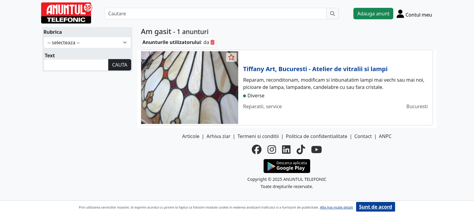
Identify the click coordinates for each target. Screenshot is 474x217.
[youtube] (316, 149)
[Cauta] (332, 13)
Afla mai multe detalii (336, 207)
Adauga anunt (373, 13)
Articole (191, 136)
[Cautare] (215, 13)
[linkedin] (286, 149)
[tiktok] (301, 149)
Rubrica (53, 32)
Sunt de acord (375, 206)
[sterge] (212, 42)
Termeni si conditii (258, 136)
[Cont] (414, 13)
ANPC (385, 136)
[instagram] (272, 149)
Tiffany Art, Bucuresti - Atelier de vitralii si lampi (315, 69)
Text (50, 55)
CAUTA (119, 64)
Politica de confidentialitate (316, 136)
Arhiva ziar (218, 136)
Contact (363, 136)
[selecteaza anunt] (231, 57)
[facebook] (256, 149)
